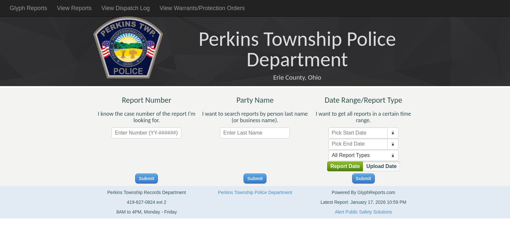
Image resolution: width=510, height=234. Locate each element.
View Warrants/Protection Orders (202, 8)
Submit (146, 178)
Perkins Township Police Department (255, 192)
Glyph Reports (28, 8)
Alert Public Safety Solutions (363, 211)
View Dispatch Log (125, 8)
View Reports (74, 8)
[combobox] (358, 133)
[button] (392, 133)
